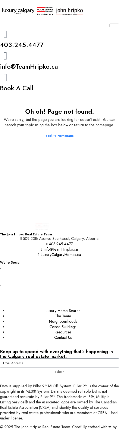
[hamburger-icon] (114, 25)
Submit (59, 371)
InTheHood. (9, 432)
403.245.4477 (22, 44)
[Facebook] (59, 276)
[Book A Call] (5, 77)
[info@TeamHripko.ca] (5, 56)
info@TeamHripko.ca (29, 66)
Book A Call (16, 88)
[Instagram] (59, 267)
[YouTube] (59, 286)
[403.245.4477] (5, 34)
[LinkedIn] (59, 296)
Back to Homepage (60, 135)
